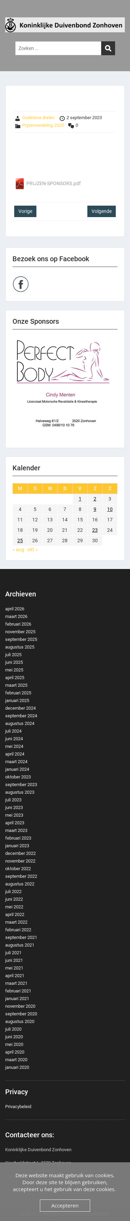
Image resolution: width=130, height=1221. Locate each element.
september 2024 (21, 715)
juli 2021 (13, 952)
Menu (12, 12)
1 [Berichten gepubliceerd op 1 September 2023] (80, 499)
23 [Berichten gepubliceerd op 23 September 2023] (95, 530)
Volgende (102, 211)
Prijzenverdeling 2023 (43, 125)
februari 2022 (18, 929)
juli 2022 (13, 891)
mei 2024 (14, 746)
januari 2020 (17, 1067)
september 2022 (21, 876)
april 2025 (14, 677)
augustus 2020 (19, 1021)
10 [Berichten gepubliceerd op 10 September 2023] (110, 509)
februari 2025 (18, 692)
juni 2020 (14, 1036)
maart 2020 (16, 1059)
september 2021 (21, 937)
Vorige (25, 211)
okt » (32, 549)
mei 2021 (14, 968)
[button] (65, 389)
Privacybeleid (18, 1106)
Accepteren (65, 1205)
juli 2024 (13, 731)
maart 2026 (16, 616)
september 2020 (21, 1013)
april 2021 (14, 975)
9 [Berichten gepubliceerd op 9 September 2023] (95, 509)
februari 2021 (18, 990)
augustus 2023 (19, 792)
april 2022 (14, 914)
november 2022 (20, 861)
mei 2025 (14, 670)
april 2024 (14, 754)
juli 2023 (13, 799)
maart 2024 (16, 761)
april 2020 (14, 1052)
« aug (18, 549)
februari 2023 (18, 838)
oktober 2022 (18, 868)
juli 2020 (13, 1029)
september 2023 (21, 784)
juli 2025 (13, 654)
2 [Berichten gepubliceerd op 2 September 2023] (95, 499)
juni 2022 (14, 899)
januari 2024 (17, 769)
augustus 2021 (19, 945)
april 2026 (14, 608)
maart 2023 (16, 830)
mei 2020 (14, 1044)
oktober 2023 (18, 776)
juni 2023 (14, 807)
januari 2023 (17, 845)
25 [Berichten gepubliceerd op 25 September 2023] (20, 540)
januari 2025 (17, 700)
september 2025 (21, 639)
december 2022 (20, 853)
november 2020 (20, 1006)
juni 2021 (14, 960)
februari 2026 (18, 624)
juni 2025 (14, 662)
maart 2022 (16, 922)
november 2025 (20, 631)
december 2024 (20, 708)
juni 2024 (14, 738)
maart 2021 (16, 983)
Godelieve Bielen (38, 117)
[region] (65, 389)
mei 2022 (14, 906)
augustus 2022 (19, 883)
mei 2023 (14, 815)
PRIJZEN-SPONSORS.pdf (47, 183)
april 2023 (14, 822)
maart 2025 (16, 685)
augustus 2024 (19, 723)
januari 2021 (17, 998)
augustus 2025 (19, 647)
